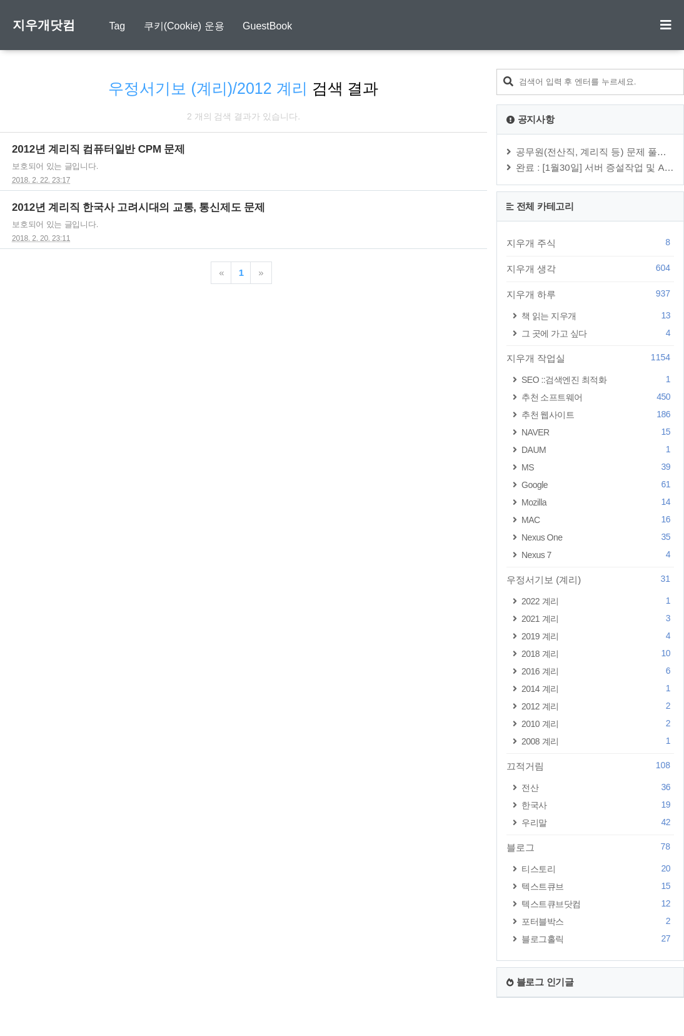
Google (597, 484)
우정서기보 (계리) (590, 579)
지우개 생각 (590, 268)
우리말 (597, 822)
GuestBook (267, 26)
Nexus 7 (597, 554)
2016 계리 (597, 671)
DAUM (597, 449)
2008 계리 (597, 741)
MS (597, 467)
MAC (597, 519)
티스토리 (597, 868)
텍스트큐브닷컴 (597, 903)
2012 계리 (597, 706)
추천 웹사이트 (597, 414)
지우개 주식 (590, 242)
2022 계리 (597, 601)
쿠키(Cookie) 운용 (184, 26)
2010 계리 (597, 723)
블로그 (590, 847)
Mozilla (597, 502)
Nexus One (597, 537)
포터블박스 (597, 921)
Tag (117, 26)
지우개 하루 (590, 294)
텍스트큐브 (597, 886)
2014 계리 (597, 688)
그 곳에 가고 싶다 (597, 333)
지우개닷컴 (44, 25)
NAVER (597, 432)
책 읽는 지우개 (597, 315)
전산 (597, 787)
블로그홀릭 (597, 938)
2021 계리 (597, 618)
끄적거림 (590, 765)
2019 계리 (597, 636)
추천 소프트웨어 (597, 397)
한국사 (597, 805)
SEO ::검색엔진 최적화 (597, 379)
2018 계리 (597, 653)
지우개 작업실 (590, 357)
